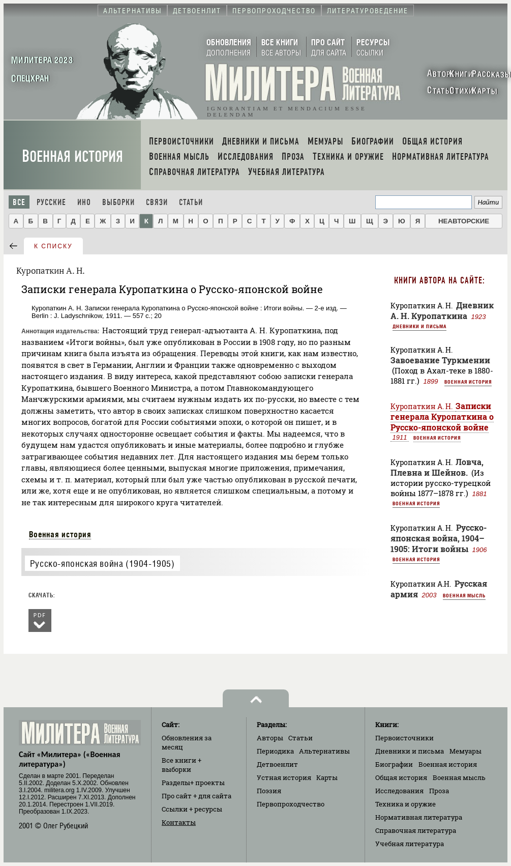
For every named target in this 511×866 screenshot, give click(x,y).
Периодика (275, 751)
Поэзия (269, 790)
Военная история (72, 156)
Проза (439, 790)
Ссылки (192, 809)
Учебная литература (409, 843)
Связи (157, 202)
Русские (51, 202)
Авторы (270, 737)
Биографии (394, 764)
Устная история (284, 777)
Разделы (193, 782)
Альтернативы (324, 751)
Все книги (181, 765)
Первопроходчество (290, 804)
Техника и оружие (405, 804)
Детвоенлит (277, 764)
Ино (84, 202)
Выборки (118, 202)
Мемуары (465, 751)
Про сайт (196, 795)
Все (19, 202)
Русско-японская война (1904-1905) (102, 563)
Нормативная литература (418, 817)
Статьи (191, 202)
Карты (327, 777)
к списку (53, 246)
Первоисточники (404, 737)
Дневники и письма (419, 326)
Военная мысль (464, 595)
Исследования (399, 790)
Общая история (401, 777)
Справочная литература (415, 830)
